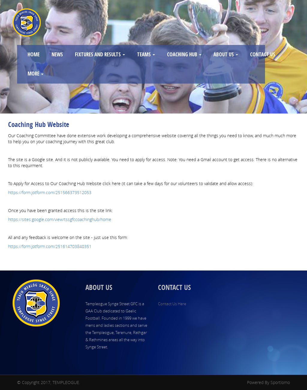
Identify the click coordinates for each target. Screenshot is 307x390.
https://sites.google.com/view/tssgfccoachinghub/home (59, 219)
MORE (35, 73)
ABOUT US (225, 54)
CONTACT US (262, 54)
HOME (34, 54)
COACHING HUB (184, 54)
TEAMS (146, 54)
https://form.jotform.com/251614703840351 (49, 246)
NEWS (57, 54)
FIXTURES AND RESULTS (100, 54)
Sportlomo (280, 382)
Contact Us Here (172, 303)
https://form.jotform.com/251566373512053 (49, 192)
